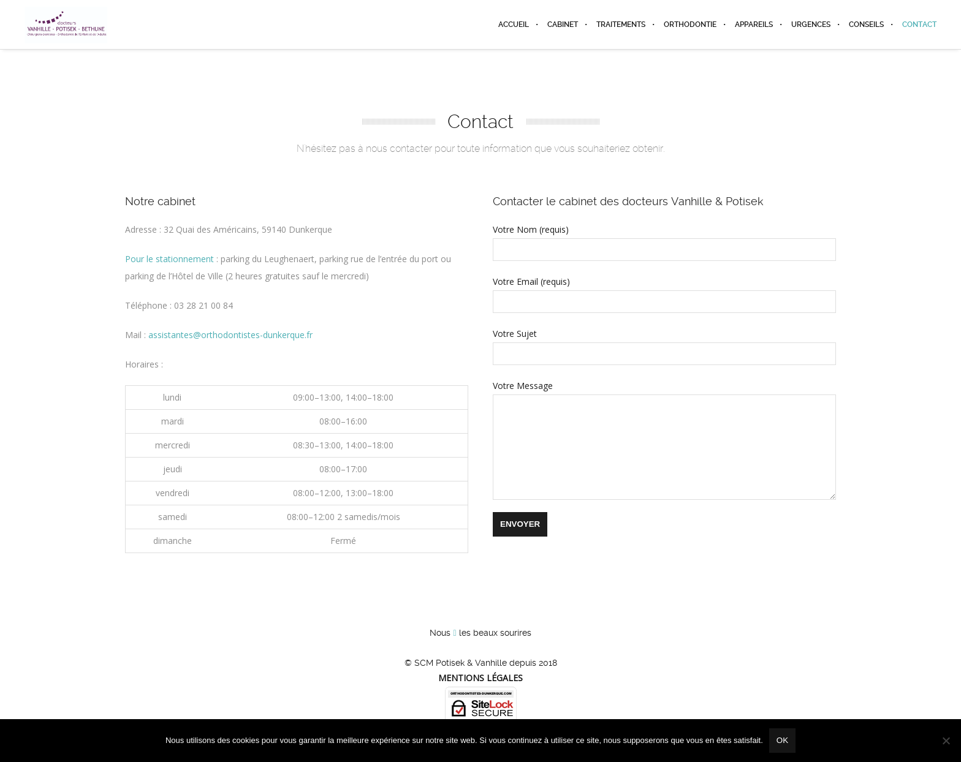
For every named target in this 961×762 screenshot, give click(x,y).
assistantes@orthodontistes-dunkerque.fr (230, 335)
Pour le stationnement (169, 259)
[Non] (946, 740)
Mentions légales (480, 678)
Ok (782, 740)
